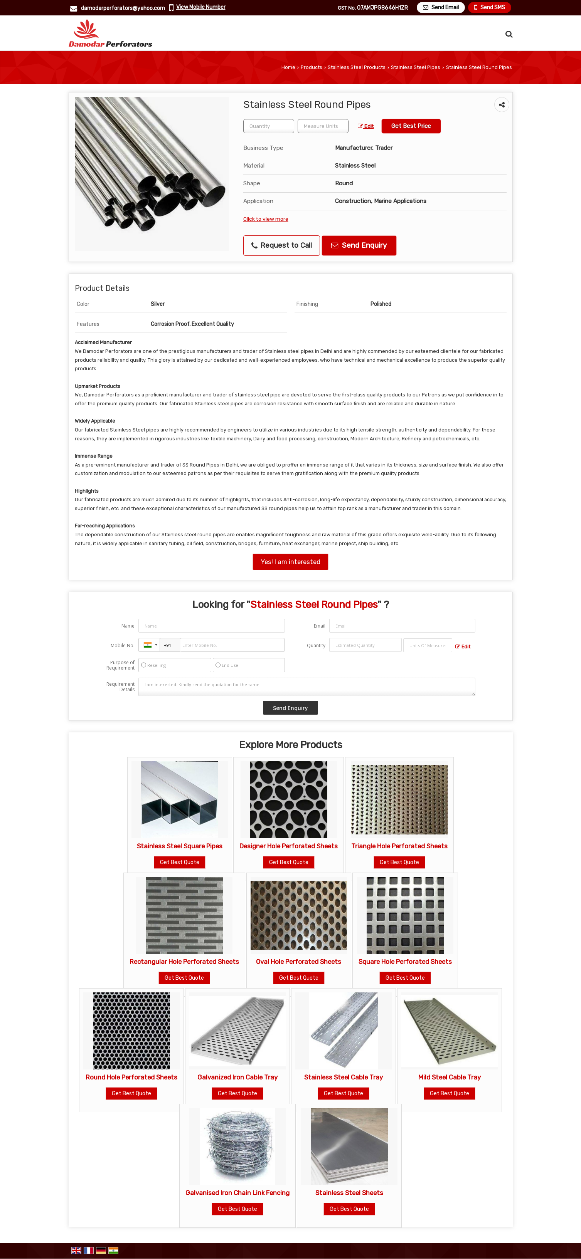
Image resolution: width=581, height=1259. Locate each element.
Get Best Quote (179, 862)
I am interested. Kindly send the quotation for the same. (306, 687)
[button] (201, 7)
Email (319, 626)
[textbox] (323, 126)
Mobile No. (123, 645)
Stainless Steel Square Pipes (179, 846)
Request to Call (281, 245)
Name (128, 626)
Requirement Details (120, 687)
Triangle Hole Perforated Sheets (399, 846)
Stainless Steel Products (357, 67)
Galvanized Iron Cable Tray (237, 1077)
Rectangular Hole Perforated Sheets (184, 961)
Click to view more (265, 219)
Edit (366, 126)
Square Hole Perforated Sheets (405, 961)
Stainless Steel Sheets (349, 1193)
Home (288, 67)
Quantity (316, 645)
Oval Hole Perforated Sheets (298, 961)
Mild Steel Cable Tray (449, 1077)
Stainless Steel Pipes (415, 67)
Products (311, 67)
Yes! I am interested (290, 562)
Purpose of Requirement (120, 665)
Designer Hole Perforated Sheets (288, 846)
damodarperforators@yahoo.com (123, 8)
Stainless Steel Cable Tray (343, 1077)
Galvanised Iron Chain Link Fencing (237, 1193)
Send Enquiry (359, 245)
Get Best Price (411, 126)
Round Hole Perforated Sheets (131, 1077)
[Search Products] (508, 34)
